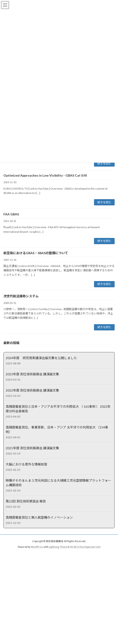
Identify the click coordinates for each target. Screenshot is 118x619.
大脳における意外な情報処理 (26, 464)
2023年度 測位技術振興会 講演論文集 (32, 374)
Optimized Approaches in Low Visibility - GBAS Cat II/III (45, 175)
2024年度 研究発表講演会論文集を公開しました (41, 358)
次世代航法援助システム (21, 296)
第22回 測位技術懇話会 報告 (26, 501)
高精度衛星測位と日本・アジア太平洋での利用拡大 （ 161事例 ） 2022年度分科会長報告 (58, 408)
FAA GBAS (11, 214)
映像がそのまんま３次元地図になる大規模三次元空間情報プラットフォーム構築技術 (58, 482)
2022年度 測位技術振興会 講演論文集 (32, 390)
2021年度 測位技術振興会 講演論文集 (32, 448)
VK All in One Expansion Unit (85, 547)
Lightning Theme (58, 547)
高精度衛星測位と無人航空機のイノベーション (39, 517)
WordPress (37, 547)
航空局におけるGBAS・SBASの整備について (35, 253)
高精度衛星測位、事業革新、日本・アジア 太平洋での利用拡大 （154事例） (57, 429)
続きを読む (104, 163)
